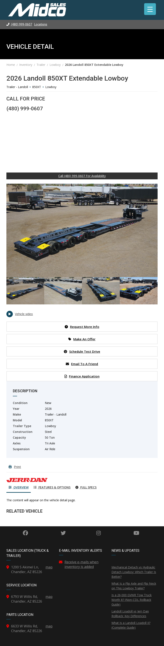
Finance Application (82, 376)
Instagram (98, 533)
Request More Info (82, 326)
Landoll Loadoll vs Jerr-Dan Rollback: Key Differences (130, 613)
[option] (82, 230)
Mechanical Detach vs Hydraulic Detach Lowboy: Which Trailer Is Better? (133, 572)
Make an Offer (81, 339)
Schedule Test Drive (82, 351)
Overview (19, 487)
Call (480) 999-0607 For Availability (82, 176)
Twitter (63, 533)
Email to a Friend (82, 364)
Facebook (25, 533)
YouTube (136, 533)
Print (15, 467)
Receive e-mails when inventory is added (81, 564)
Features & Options (52, 487)
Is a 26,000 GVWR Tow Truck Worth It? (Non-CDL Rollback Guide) (131, 599)
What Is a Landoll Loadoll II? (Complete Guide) (130, 625)
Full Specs (86, 487)
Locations (40, 24)
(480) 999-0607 (19, 24)
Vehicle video (19, 314)
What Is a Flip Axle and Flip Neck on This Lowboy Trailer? (133, 585)
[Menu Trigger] (150, 9)
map (49, 567)
